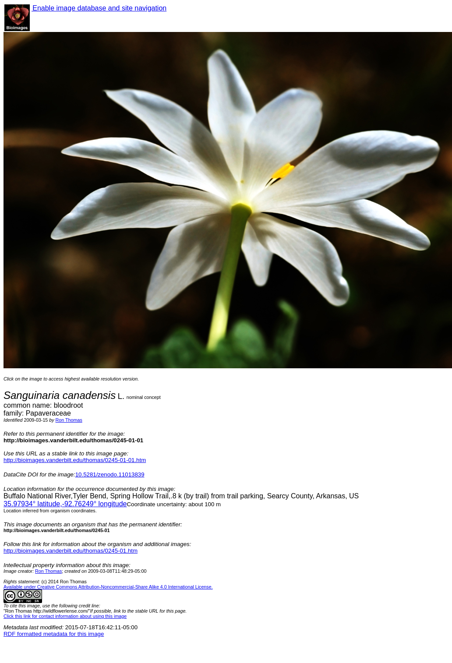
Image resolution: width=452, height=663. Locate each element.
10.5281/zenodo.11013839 (110, 474)
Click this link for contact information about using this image (65, 616)
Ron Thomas (69, 420)
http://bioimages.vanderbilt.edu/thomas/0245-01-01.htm (75, 460)
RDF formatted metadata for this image (54, 634)
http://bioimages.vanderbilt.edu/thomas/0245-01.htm (71, 550)
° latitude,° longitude (65, 504)
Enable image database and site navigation (99, 8)
